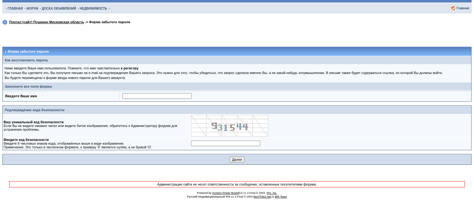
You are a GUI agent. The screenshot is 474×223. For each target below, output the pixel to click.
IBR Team (281, 196)
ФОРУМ (32, 8)
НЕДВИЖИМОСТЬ (93, 8)
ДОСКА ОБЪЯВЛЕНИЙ (59, 8)
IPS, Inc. (272, 193)
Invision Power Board (225, 193)
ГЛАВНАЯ (15, 8)
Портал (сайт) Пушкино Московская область (46, 22)
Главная (463, 8)
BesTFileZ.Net (263, 196)
